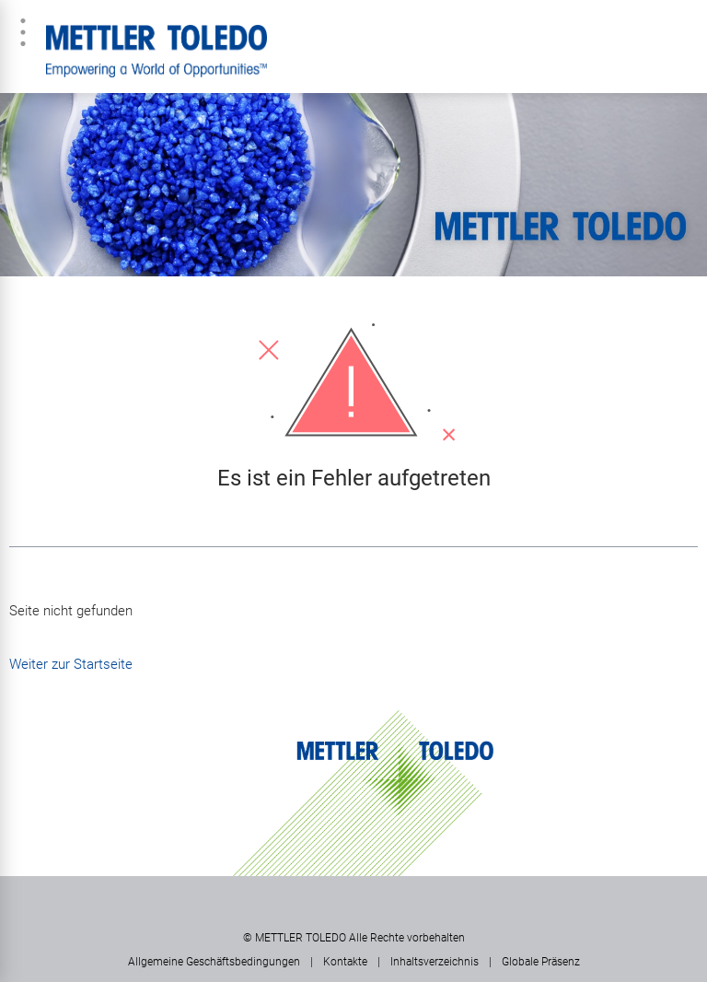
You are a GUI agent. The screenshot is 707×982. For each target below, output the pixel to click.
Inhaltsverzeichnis (434, 961)
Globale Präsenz (541, 961)
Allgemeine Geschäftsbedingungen (214, 961)
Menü (23, 32)
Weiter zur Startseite (71, 664)
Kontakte (345, 961)
